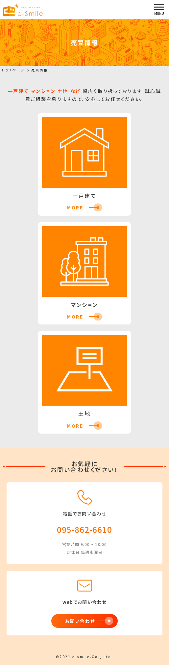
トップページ (13, 70)
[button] (159, 9)
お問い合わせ (79, 621)
